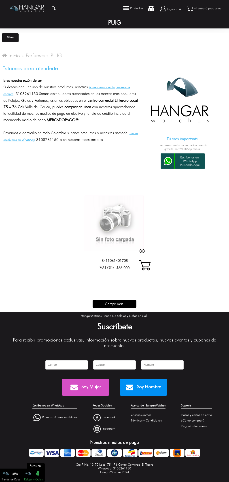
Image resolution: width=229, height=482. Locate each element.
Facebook (108, 417)
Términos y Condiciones (146, 420)
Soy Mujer (85, 387)
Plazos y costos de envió (196, 415)
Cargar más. (114, 304)
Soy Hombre (143, 387)
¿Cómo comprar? (192, 420)
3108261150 (122, 468)
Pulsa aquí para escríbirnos (59, 417)
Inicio (11, 55)
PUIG (56, 55)
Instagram (108, 429)
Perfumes (35, 55)
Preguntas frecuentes (194, 426)
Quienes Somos (141, 415)
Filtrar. (10, 37)
